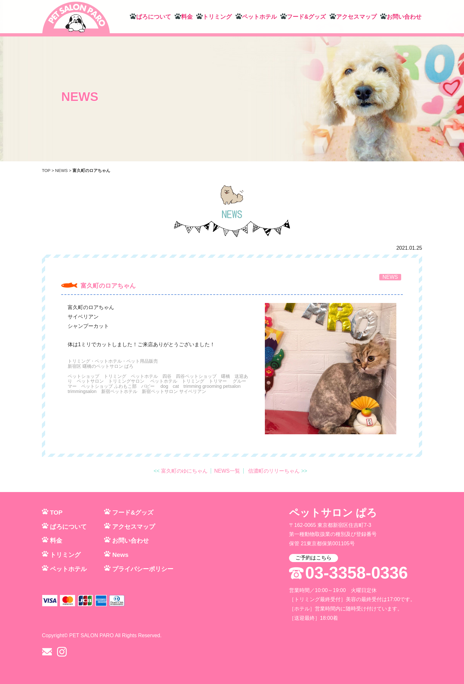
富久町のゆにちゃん (184, 471)
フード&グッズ (306, 17)
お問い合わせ (404, 17)
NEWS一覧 (227, 471)
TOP (46, 170)
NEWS (61, 170)
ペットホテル (259, 17)
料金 (187, 17)
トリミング (217, 17)
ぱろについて (153, 17)
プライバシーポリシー (142, 569)
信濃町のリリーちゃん (274, 471)
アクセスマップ (356, 17)
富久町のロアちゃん (108, 285)
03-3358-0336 (356, 573)
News (120, 554)
